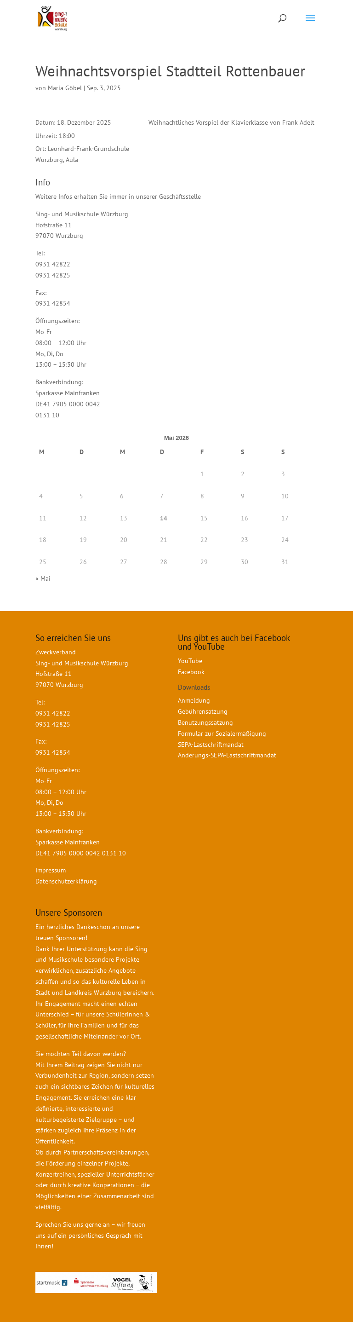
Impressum (50, 870)
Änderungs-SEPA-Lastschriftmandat (227, 755)
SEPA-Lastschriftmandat (211, 744)
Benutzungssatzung (205, 722)
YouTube (190, 661)
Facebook (191, 672)
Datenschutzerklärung (66, 881)
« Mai (43, 578)
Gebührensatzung (203, 711)
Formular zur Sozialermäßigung (222, 733)
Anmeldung (194, 700)
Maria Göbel (65, 88)
